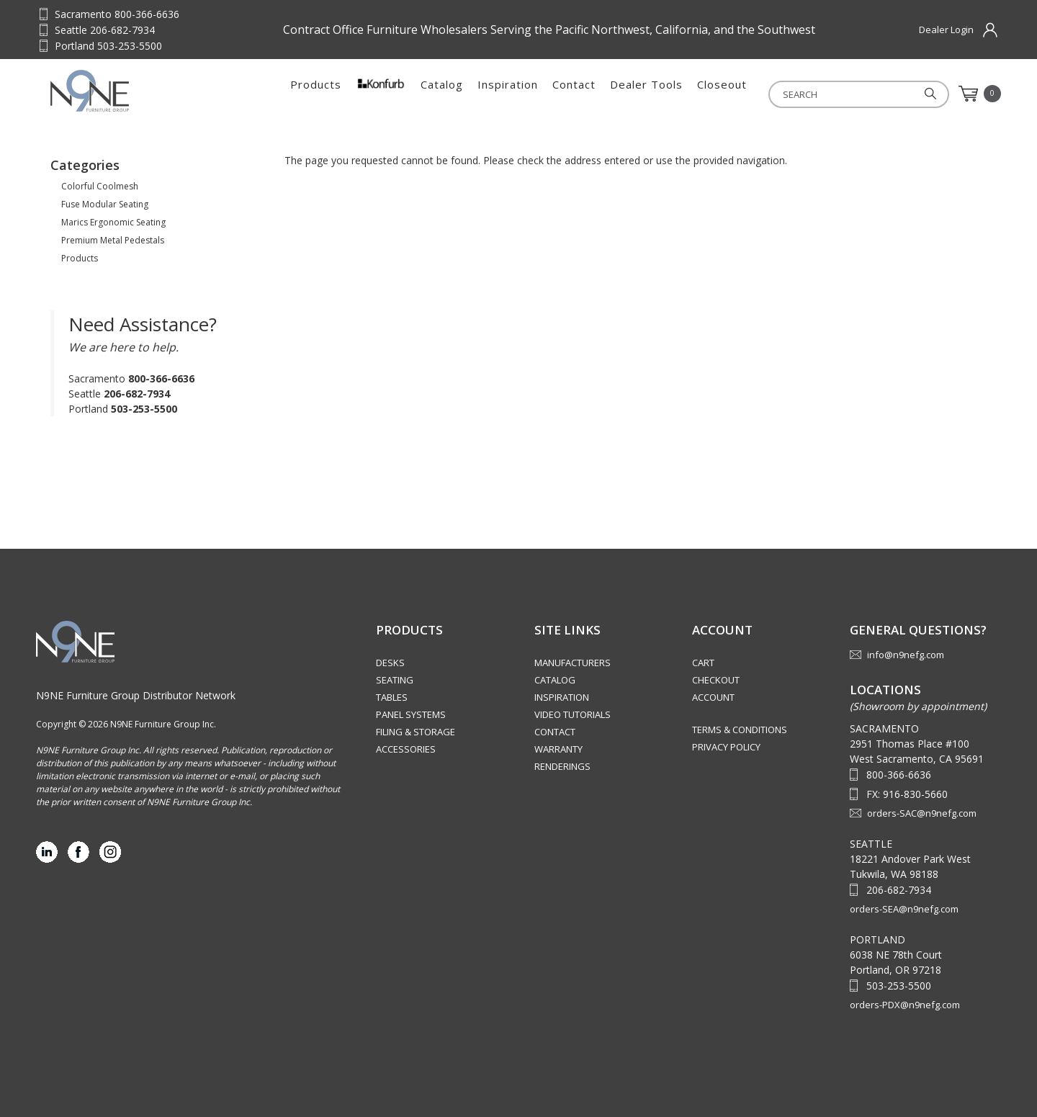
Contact (574, 93)
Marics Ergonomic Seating (113, 222)
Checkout (716, 679)
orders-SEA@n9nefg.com (904, 908)
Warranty (558, 749)
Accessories (406, 749)
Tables (392, 697)
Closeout (722, 93)
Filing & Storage (415, 731)
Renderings (562, 766)
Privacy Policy (726, 746)
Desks (390, 662)
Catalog (442, 93)
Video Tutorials (572, 714)
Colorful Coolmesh (99, 186)
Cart (703, 662)
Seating (394, 679)
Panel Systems (411, 714)
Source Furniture (121, 91)
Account (713, 697)
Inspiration (507, 93)
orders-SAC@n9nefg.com (922, 813)
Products (315, 93)
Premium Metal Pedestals (112, 240)
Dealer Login (946, 29)
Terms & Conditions (739, 729)
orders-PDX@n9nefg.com (905, 1004)
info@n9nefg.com (905, 654)
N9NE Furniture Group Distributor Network (135, 695)
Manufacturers (572, 662)
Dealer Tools (646, 93)
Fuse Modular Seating (104, 204)
